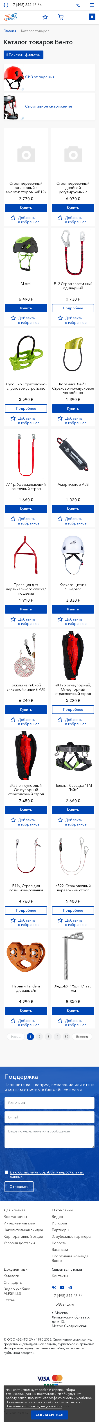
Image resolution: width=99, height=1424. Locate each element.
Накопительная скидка (23, 1230)
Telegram (70, 1287)
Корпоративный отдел (23, 1236)
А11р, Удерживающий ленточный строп (26, 486)
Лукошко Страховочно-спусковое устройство (26, 386)
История (59, 1223)
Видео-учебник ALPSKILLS (17, 1291)
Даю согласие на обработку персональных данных (47, 1174)
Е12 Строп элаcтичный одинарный (73, 285)
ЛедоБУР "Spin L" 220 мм (73, 988)
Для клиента (14, 1210)
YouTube (62, 1287)
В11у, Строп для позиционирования (26, 887)
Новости (59, 1243)
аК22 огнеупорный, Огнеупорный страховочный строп (26, 789)
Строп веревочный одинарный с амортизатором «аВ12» (26, 187)
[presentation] (38, 1159)
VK (54, 1287)
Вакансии (60, 1249)
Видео (57, 1216)
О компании (62, 1210)
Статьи (9, 1300)
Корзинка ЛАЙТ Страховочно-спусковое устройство (73, 388)
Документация (16, 1269)
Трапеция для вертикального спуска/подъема (26, 589)
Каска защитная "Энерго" (73, 586)
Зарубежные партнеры (71, 1236)
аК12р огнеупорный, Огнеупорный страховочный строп (73, 689)
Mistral (26, 283)
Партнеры (60, 1230)
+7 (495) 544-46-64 (26, 5)
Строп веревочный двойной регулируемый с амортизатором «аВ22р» (73, 192)
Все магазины (15, 1216)
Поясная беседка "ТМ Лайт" (73, 787)
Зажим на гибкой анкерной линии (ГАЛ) (26, 687)
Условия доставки (19, 1243)
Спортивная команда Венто (70, 1258)
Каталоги (11, 1276)
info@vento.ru (63, 1304)
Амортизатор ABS (73, 484)
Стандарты (13, 1282)
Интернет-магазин (19, 1223)
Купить (26, 207)
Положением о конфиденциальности (34, 1406)
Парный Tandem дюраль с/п (26, 988)
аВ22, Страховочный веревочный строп (73, 887)
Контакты (60, 1276)
